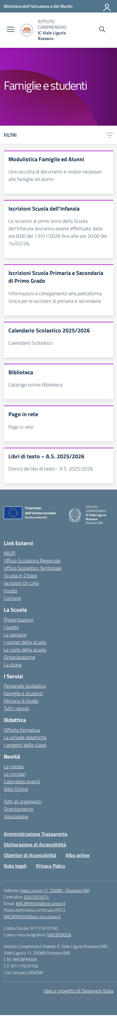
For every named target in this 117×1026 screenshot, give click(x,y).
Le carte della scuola (25, 649)
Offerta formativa (22, 730)
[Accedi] (107, 6)
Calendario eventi (22, 781)
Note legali (15, 865)
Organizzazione (19, 657)
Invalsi (10, 590)
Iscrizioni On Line (21, 583)
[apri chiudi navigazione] (10, 30)
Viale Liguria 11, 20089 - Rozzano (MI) (55, 890)
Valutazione (16, 816)
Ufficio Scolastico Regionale (32, 560)
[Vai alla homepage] (27, 30)
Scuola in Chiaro (20, 575)
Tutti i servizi (16, 708)
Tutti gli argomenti (22, 801)
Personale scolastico (25, 686)
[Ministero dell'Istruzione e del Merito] (38, 6)
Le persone (15, 634)
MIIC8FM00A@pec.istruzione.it (32, 916)
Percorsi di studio (21, 701)
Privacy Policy (50, 865)
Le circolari (15, 774)
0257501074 (36, 897)
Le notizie (14, 766)
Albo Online (16, 789)
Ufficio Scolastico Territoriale (32, 568)
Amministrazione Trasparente (35, 834)
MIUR (9, 553)
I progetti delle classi (25, 745)
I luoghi (11, 627)
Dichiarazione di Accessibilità (35, 844)
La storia (13, 664)
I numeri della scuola (25, 642)
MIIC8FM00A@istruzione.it (41, 903)
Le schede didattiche (25, 737)
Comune (12, 598)
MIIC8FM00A (59, 934)
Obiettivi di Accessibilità (30, 855)
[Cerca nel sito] (102, 30)
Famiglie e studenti (23, 693)
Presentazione (18, 619)
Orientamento (18, 809)
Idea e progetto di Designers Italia (78, 990)
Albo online (78, 855)
